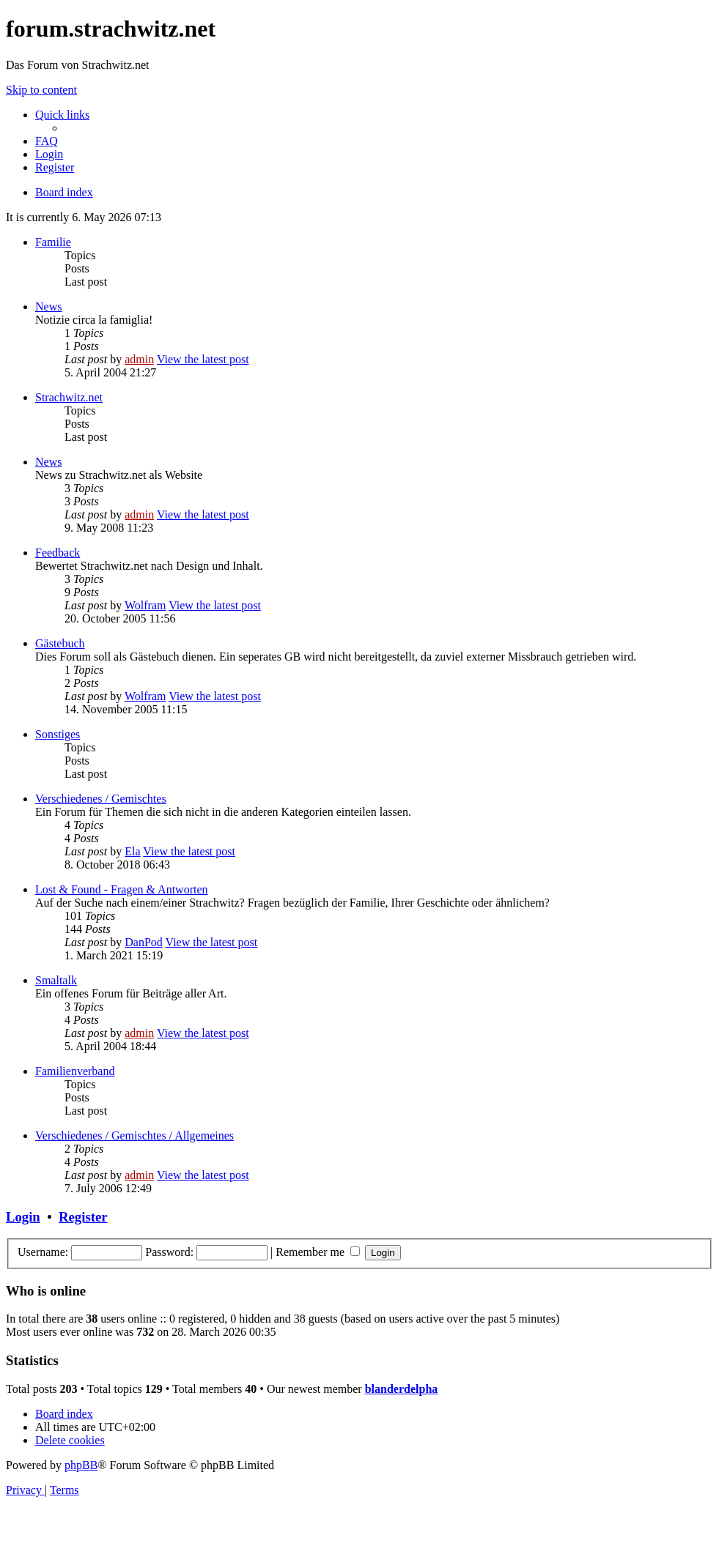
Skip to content (41, 89)
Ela (132, 851)
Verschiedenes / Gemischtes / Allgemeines (134, 1135)
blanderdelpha (401, 1389)
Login (23, 1216)
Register (83, 1216)
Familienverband (74, 1071)
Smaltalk (56, 980)
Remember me (318, 1252)
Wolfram (145, 605)
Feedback (57, 552)
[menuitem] (46, 141)
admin (139, 359)
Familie (53, 242)
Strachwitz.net (69, 397)
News (48, 306)
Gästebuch (60, 643)
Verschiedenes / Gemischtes (100, 798)
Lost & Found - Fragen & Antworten (121, 889)
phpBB (80, 1465)
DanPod (144, 942)
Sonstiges (57, 734)
